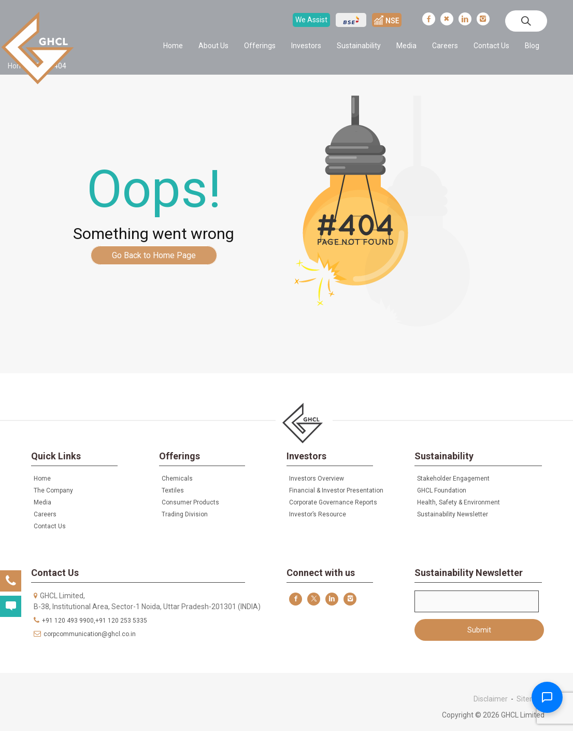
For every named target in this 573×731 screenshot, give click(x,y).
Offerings (260, 45)
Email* (476, 601)
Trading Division (185, 514)
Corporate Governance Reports (333, 502)
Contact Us (491, 45)
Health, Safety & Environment (458, 502)
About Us (213, 45)
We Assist (311, 20)
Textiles (173, 490)
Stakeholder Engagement (453, 478)
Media (406, 45)
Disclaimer (491, 699)
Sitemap (531, 699)
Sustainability (359, 45)
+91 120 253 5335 (121, 620)
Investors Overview (316, 478)
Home (173, 45)
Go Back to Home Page (154, 255)
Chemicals (177, 478)
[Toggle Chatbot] (547, 697)
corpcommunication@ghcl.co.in (90, 634)
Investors (306, 45)
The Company (53, 490)
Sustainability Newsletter (452, 514)
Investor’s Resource (317, 514)
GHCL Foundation (441, 490)
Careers (445, 45)
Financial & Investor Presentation (336, 490)
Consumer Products (190, 502)
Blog (532, 45)
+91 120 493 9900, (68, 620)
